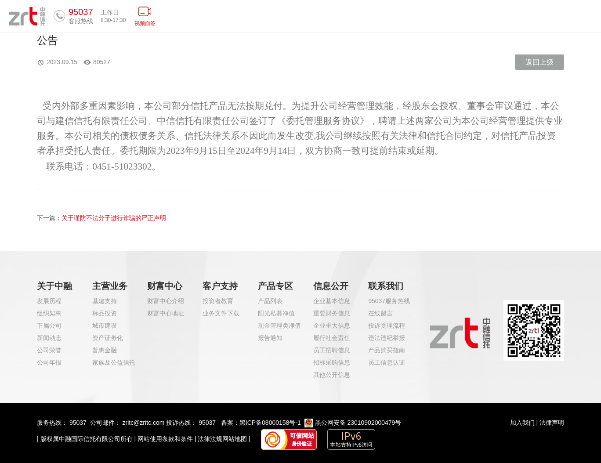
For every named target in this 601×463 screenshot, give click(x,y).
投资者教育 (218, 300)
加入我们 (522, 422)
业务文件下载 (221, 313)
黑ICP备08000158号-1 (270, 422)
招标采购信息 (331, 362)
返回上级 (539, 62)
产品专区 (275, 286)
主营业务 (109, 286)
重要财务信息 (331, 313)
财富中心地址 (165, 313)
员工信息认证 (386, 362)
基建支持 (104, 300)
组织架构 (49, 313)
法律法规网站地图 (222, 438)
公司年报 (49, 362)
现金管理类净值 (279, 325)
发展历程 (49, 300)
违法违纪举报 (386, 337)
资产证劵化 (107, 337)
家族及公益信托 (113, 362)
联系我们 (385, 286)
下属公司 (49, 325)
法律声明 (551, 422)
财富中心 (164, 286)
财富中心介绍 (165, 300)
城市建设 (104, 325)
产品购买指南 (386, 350)
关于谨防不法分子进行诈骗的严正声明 (114, 217)
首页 (235, 16)
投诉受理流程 (386, 325)
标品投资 (104, 313)
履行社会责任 (331, 337)
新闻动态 (49, 337)
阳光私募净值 (276, 313)
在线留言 (380, 313)
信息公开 (330, 286)
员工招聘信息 (331, 350)
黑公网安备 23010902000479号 (358, 422)
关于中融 (54, 286)
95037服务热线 (389, 300)
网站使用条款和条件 (165, 438)
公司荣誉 (49, 350)
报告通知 (270, 337)
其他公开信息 (331, 374)
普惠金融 (104, 350)
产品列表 (270, 300)
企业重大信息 (331, 325)
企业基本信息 (331, 300)
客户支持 (220, 286)
